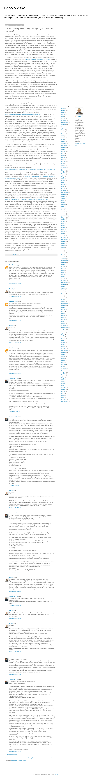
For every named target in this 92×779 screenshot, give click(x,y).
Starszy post (54, 758)
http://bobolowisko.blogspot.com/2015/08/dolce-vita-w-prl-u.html (23, 114)
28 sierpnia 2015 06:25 (15, 343)
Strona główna (31, 758)
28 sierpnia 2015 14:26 (15, 591)
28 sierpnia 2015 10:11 (15, 485)
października (64, 122)
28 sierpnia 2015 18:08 (15, 618)
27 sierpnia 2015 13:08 (15, 296)
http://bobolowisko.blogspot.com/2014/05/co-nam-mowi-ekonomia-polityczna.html (28, 199)
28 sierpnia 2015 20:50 (15, 652)
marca (62, 108)
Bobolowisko (14, 8)
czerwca (63, 114)
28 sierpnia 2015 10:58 (15, 508)
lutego (62, 130)
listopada (63, 124)
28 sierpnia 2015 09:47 (15, 411)
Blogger (56, 774)
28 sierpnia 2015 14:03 (15, 572)
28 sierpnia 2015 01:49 (15, 320)
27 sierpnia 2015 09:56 (15, 283)
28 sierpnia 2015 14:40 (15, 605)
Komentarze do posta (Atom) (18, 760)
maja (62, 112)
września (63, 120)
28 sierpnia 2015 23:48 (15, 674)
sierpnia (63, 118)
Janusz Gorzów (13, 378)
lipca (62, 116)
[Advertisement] (67, 53)
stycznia (63, 128)
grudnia (63, 126)
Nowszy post (8, 758)
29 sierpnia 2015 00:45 (15, 751)
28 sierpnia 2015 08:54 (15, 373)
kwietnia (63, 110)
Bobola (11, 289)
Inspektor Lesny (13, 265)
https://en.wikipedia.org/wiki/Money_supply (38, 59)
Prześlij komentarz (12, 754)
